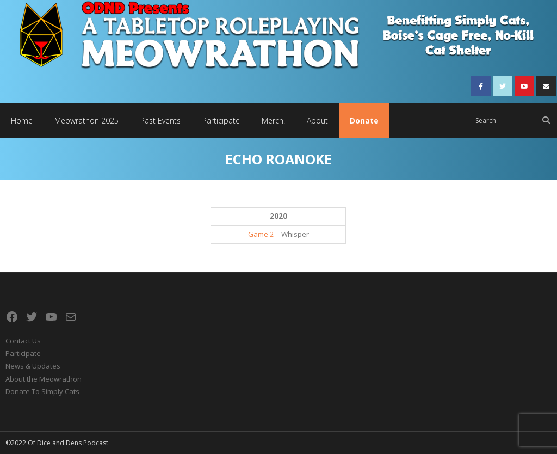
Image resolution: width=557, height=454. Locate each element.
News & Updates (32, 366)
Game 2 (261, 234)
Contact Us (23, 341)
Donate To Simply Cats (42, 391)
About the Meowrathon (43, 379)
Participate (23, 353)
